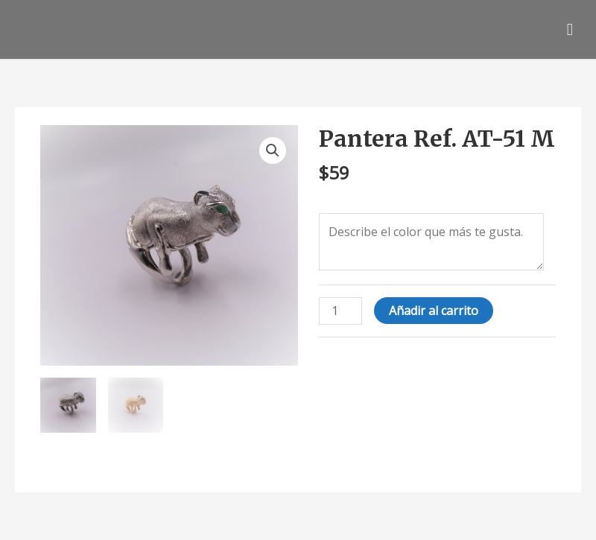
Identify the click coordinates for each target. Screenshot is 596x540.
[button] (272, 150)
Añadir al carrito (433, 310)
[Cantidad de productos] (340, 311)
